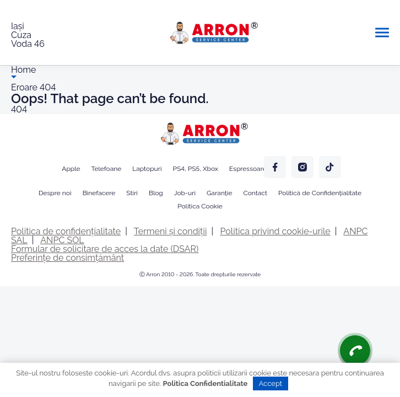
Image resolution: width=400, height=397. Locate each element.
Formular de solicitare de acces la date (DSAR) (104, 249)
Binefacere (99, 193)
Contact (255, 193)
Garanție (219, 193)
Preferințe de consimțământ (67, 258)
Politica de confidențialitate (66, 231)
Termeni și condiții (170, 231)
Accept (271, 383)
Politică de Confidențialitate (319, 193)
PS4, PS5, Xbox (195, 169)
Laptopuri (146, 169)
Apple (71, 169)
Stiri (132, 193)
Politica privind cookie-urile (275, 231)
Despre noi (55, 193)
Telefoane (106, 169)
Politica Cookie (200, 206)
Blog (156, 193)
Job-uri (185, 193)
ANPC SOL (62, 240)
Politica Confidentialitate (205, 383)
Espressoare (248, 169)
